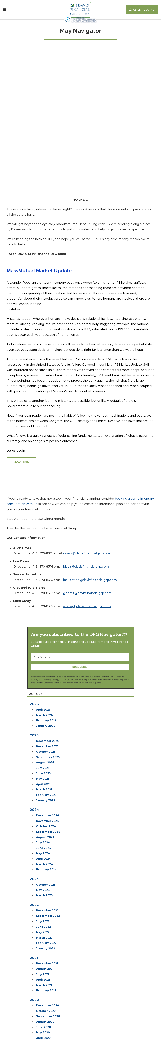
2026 (34, 576)
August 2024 (45, 709)
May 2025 (42, 651)
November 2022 (47, 783)
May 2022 (43, 804)
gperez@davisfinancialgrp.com (87, 465)
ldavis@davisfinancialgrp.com (86, 439)
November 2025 (47, 618)
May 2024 (43, 725)
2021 (34, 830)
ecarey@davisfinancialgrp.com (87, 479)
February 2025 (46, 667)
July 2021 (42, 846)
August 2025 (45, 635)
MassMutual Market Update (39, 143)
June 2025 (43, 645)
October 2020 (46, 883)
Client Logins (143, 9)
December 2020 (47, 878)
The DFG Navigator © (65, 988)
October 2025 (45, 624)
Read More (21, 334)
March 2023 (44, 767)
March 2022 (44, 810)
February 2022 (46, 815)
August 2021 (45, 841)
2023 (34, 751)
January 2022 (45, 821)
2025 (34, 608)
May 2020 (43, 905)
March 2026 (44, 587)
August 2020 (45, 894)
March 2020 (44, 915)
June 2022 (43, 799)
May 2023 (43, 762)
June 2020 (43, 899)
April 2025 (43, 656)
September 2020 (48, 888)
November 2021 (47, 836)
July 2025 (42, 640)
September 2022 (48, 788)
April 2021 (43, 852)
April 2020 (43, 910)
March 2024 (44, 736)
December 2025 (47, 613)
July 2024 (43, 715)
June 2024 (43, 720)
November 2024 (47, 693)
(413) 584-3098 (26, 992)
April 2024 (43, 731)
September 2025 (48, 629)
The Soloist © (60, 984)
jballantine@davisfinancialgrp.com (90, 452)
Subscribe (80, 539)
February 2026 (46, 593)
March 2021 (44, 857)
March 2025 (44, 662)
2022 (34, 777)
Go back (80, 937)
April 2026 (43, 582)
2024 (34, 682)
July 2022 (43, 793)
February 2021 (46, 863)
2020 (34, 872)
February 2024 (46, 742)
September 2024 (48, 704)
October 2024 (46, 698)
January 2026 (45, 598)
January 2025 (45, 672)
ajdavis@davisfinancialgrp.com (86, 426)
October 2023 (45, 757)
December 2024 (47, 687)
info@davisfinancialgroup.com (27, 996)
